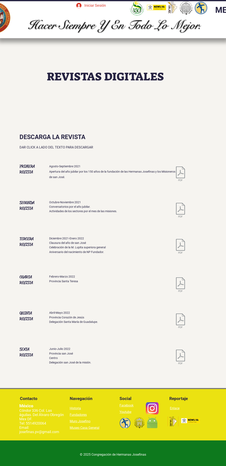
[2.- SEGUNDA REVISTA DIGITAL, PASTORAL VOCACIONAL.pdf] (180, 210)
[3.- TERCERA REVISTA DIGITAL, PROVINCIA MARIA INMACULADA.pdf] (180, 247)
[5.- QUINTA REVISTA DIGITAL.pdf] (180, 321)
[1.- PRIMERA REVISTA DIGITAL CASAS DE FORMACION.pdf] (180, 174)
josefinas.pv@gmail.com (39, 432)
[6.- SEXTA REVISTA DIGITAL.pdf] (180, 357)
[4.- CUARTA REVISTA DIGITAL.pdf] (180, 285)
